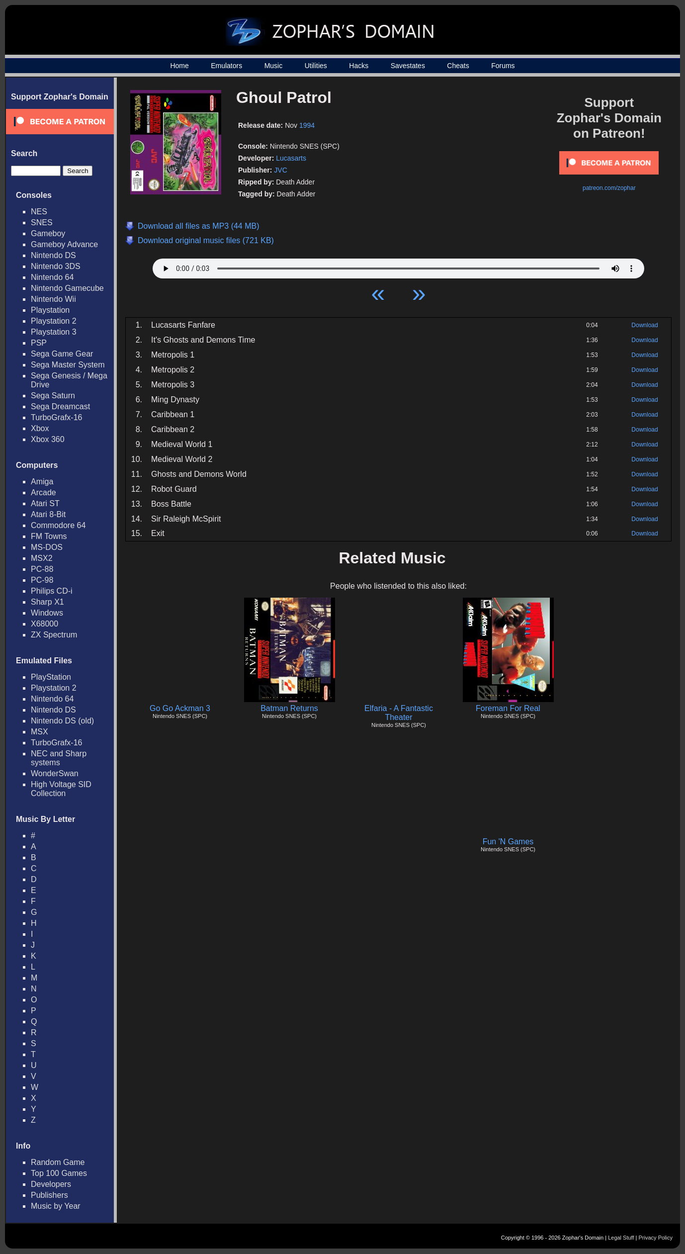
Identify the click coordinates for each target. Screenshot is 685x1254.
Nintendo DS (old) (62, 721)
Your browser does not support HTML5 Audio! (398, 266)
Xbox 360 (48, 439)
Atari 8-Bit (48, 514)
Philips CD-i (52, 591)
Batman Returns (289, 708)
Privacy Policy (656, 1238)
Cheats (458, 66)
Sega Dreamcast (60, 406)
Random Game (58, 1162)
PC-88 (42, 569)
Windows (47, 613)
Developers (51, 1184)
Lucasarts (291, 158)
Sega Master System (68, 364)
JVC (280, 170)
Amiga (42, 481)
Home (179, 66)
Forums (502, 66)
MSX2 (42, 558)
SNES (42, 222)
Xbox (40, 428)
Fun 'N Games (508, 841)
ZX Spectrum (54, 634)
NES (39, 211)
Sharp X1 (47, 602)
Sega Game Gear (62, 354)
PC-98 (42, 580)
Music (273, 66)
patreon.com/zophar (609, 187)
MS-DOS (47, 547)
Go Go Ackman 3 (180, 708)
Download (644, 325)
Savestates (408, 66)
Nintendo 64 (52, 277)
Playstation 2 (54, 321)
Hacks (358, 66)
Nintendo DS (53, 255)
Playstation (50, 310)
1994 (307, 125)
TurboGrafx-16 (56, 417)
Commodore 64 (58, 525)
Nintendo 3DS (56, 266)
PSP (39, 343)
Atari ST (45, 503)
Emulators (226, 66)
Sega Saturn (53, 395)
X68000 (44, 624)
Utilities (316, 66)
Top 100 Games (59, 1173)
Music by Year (56, 1206)
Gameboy (48, 233)
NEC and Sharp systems (58, 758)
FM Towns (49, 536)
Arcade (43, 492)
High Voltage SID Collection (61, 789)
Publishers (49, 1195)
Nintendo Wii (53, 299)
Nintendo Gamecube (67, 288)
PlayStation (51, 677)
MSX (39, 731)
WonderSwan (55, 773)
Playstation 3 (54, 332)
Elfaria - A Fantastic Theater (398, 712)
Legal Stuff (621, 1238)
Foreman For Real (508, 708)
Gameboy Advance (64, 244)
